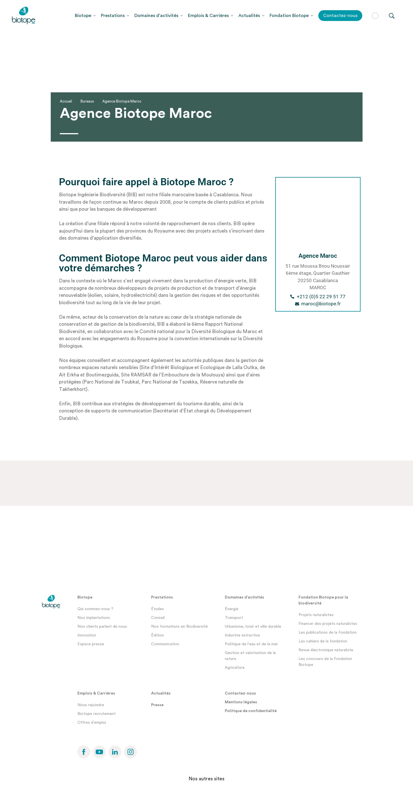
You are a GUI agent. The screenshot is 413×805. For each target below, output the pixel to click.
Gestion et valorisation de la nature (250, 656)
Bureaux (87, 101)
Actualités (249, 15)
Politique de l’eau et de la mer (251, 644)
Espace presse (90, 644)
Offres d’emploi (91, 723)
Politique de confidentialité (251, 711)
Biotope (83, 15)
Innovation (86, 635)
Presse (157, 705)
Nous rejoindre (90, 705)
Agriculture (235, 668)
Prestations (113, 15)
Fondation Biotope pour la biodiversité (323, 600)
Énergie (231, 609)
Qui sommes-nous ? (95, 609)
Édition (157, 635)
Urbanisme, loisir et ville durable (253, 627)
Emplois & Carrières (208, 15)
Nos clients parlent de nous (102, 627)
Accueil (66, 101)
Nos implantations (93, 618)
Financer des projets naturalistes (327, 624)
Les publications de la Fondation (327, 632)
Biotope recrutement (96, 714)
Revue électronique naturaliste (325, 650)
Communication (165, 644)
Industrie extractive (242, 635)
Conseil (158, 618)
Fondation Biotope (289, 15)
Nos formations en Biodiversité (179, 627)
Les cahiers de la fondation (322, 641)
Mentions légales (241, 702)
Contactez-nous (340, 15)
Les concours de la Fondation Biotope (325, 662)
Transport (234, 618)
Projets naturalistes (316, 615)
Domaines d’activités (156, 15)
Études (157, 609)
